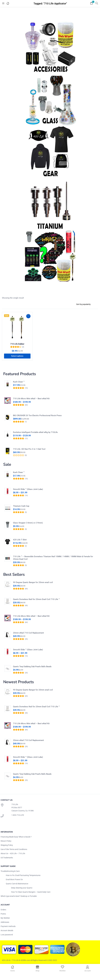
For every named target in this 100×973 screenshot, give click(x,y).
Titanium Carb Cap (21, 506)
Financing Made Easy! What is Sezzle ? (16, 837)
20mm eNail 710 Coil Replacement (28, 633)
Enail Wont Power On (14, 879)
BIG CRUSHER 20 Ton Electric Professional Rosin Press (37, 415)
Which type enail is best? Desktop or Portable (19, 896)
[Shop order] (86, 304)
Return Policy (6, 841)
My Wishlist (5, 918)
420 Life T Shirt (20, 540)
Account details (7, 930)
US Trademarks (7, 858)
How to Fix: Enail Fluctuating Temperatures (23, 875)
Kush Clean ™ (19, 382)
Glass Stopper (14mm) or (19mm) (28, 523)
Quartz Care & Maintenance (17, 884)
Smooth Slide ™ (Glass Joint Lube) (28, 489)
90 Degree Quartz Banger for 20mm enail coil (33, 582)
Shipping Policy (7, 845)
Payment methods (8, 926)
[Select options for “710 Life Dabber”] (17, 356)
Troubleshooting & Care (10, 871)
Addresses (5, 922)
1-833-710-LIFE (17, 815)
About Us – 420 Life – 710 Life (13, 853)
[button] (91, 3)
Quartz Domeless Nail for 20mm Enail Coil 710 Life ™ (36, 599)
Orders (3, 910)
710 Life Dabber (17, 344)
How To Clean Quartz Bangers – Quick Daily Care (30, 892)
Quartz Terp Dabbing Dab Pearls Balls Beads (32, 666)
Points (3, 914)
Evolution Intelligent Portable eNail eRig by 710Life (35, 432)
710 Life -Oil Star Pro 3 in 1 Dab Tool (29, 449)
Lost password (7, 935)
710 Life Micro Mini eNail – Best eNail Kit (31, 398)
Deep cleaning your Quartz (21, 888)
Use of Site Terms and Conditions (14, 849)
